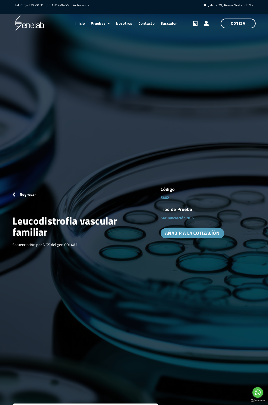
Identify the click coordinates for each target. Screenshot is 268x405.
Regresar (28, 194)
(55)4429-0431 (32, 5)
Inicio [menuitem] (80, 23)
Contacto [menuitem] (146, 23)
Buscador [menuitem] (169, 23)
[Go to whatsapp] (257, 392)
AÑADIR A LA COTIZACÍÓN (192, 233)
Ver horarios (80, 5)
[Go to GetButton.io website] (258, 400)
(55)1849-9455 (57, 5)
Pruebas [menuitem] (100, 23)
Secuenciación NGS (177, 218)
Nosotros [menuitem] (124, 23)
